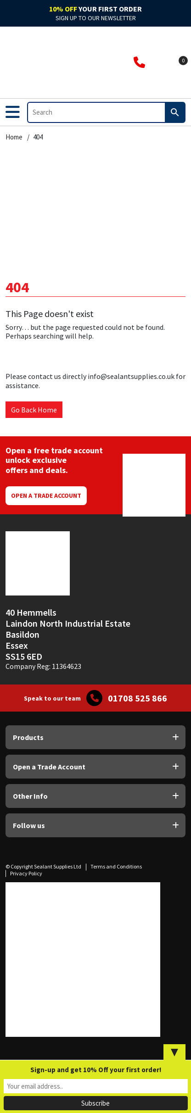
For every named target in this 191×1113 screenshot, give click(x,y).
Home (14, 137)
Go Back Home (34, 409)
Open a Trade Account (46, 495)
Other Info (30, 796)
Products (28, 737)
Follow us (29, 825)
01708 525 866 (137, 698)
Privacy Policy (26, 873)
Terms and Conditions (116, 866)
